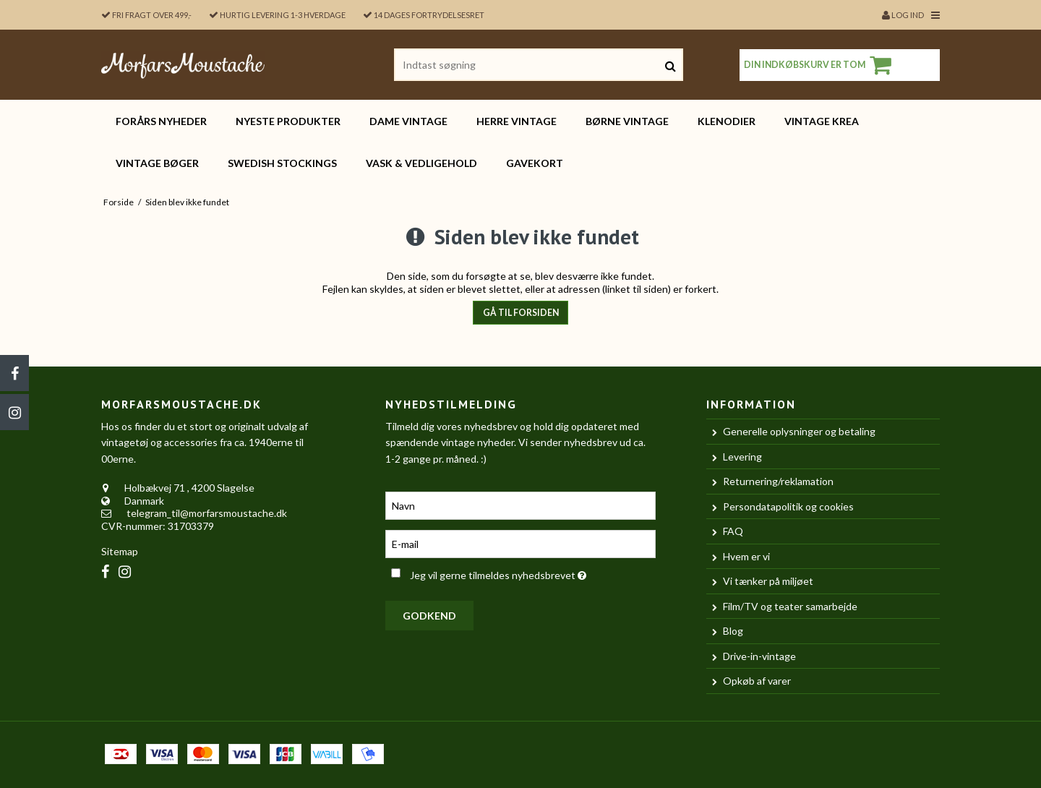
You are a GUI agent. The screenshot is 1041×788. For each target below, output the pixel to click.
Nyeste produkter (288, 121)
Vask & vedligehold (421, 163)
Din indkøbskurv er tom (820, 65)
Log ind (903, 15)
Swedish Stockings (282, 163)
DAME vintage (408, 121)
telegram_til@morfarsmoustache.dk (207, 513)
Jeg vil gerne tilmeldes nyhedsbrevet (532, 572)
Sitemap (119, 551)
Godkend (429, 615)
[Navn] (520, 504)
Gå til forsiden (521, 312)
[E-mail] (520, 542)
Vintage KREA (821, 121)
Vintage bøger (157, 163)
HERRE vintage (516, 121)
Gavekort (534, 163)
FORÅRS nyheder (161, 121)
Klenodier (726, 121)
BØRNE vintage (627, 121)
